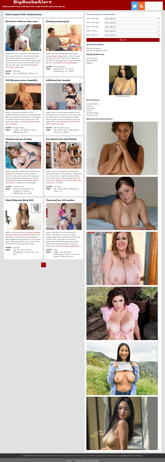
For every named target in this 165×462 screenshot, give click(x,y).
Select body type (92, 21)
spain (30, 192)
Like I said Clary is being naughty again (65, 244)
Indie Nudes (90, 107)
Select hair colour (92, 25)
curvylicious (17, 189)
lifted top (67, 250)
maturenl (26, 189)
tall (25, 130)
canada (16, 128)
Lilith (53, 111)
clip (14, 72)
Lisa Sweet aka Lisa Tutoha (61, 137)
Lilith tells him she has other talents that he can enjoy (63, 121)
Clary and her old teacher (60, 198)
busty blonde (58, 67)
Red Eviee (16, 69)
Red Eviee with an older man (21, 20)
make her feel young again (66, 61)
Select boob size (92, 17)
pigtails (67, 253)
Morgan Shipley (57, 54)
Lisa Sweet (62, 170)
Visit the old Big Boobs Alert (96, 49)
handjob (27, 128)
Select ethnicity (92, 33)
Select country (91, 29)
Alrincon (89, 109)
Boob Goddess (92, 59)
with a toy (76, 176)
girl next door (63, 128)
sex (36, 72)
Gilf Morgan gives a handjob (21, 79)
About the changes (93, 47)
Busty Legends (91, 57)
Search (123, 38)
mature (71, 67)
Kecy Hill (16, 246)
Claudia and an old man (18, 137)
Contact (69, 459)
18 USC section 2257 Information (87, 459)
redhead (31, 72)
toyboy (71, 69)
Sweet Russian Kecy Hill (19, 198)
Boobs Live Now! (123, 95)
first (18, 248)
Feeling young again (57, 20)
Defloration (60, 179)
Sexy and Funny (92, 113)
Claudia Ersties (18, 185)
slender (65, 130)
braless (56, 250)
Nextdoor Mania (92, 111)
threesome (64, 255)
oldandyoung (22, 72)
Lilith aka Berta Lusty (61, 126)
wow (15, 253)
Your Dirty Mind (92, 102)
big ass (16, 187)
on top (26, 250)
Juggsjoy (89, 61)
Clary (53, 231)
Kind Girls (89, 104)
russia (56, 130)
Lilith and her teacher (58, 79)
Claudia (8, 172)
